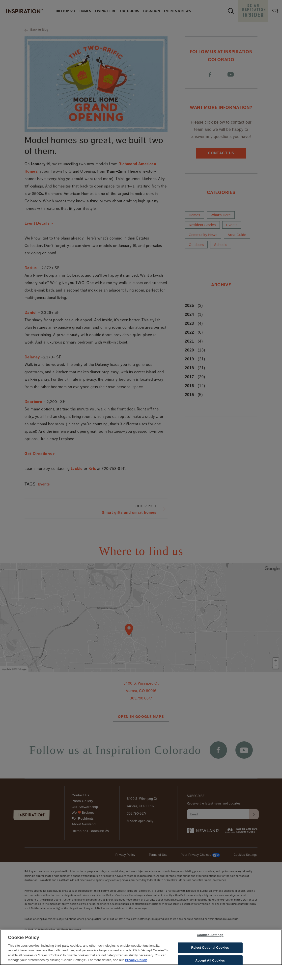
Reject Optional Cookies (210, 949)
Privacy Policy (136, 962)
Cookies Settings (210, 936)
